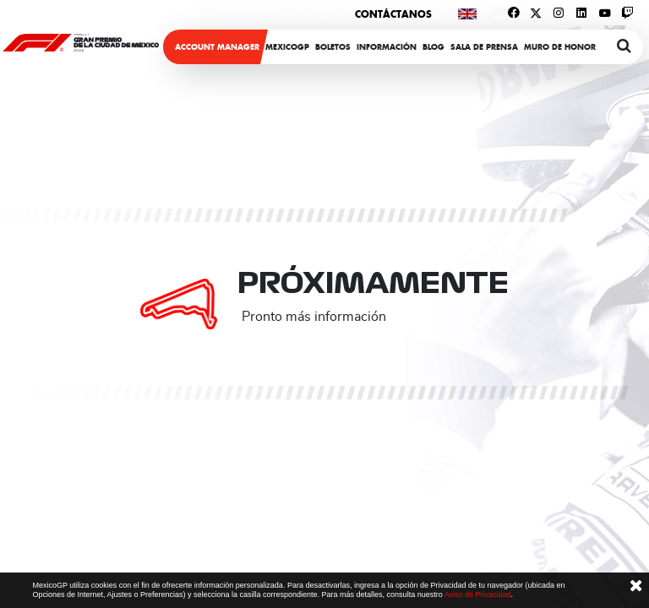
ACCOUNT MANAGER (217, 46)
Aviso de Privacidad (477, 594)
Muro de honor (560, 46)
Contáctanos (393, 14)
